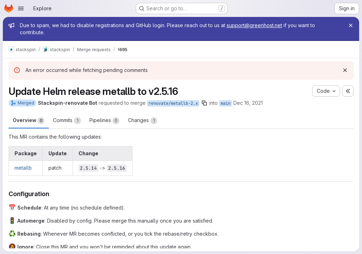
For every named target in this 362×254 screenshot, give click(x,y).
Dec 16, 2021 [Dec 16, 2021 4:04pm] (248, 103)
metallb (23, 168)
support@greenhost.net (254, 25)
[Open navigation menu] (21, 8)
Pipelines (104, 120)
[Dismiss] (345, 70)
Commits (67, 120)
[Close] (350, 25)
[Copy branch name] (204, 103)
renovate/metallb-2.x (173, 103)
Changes (142, 120)
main (225, 103)
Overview (29, 120)
